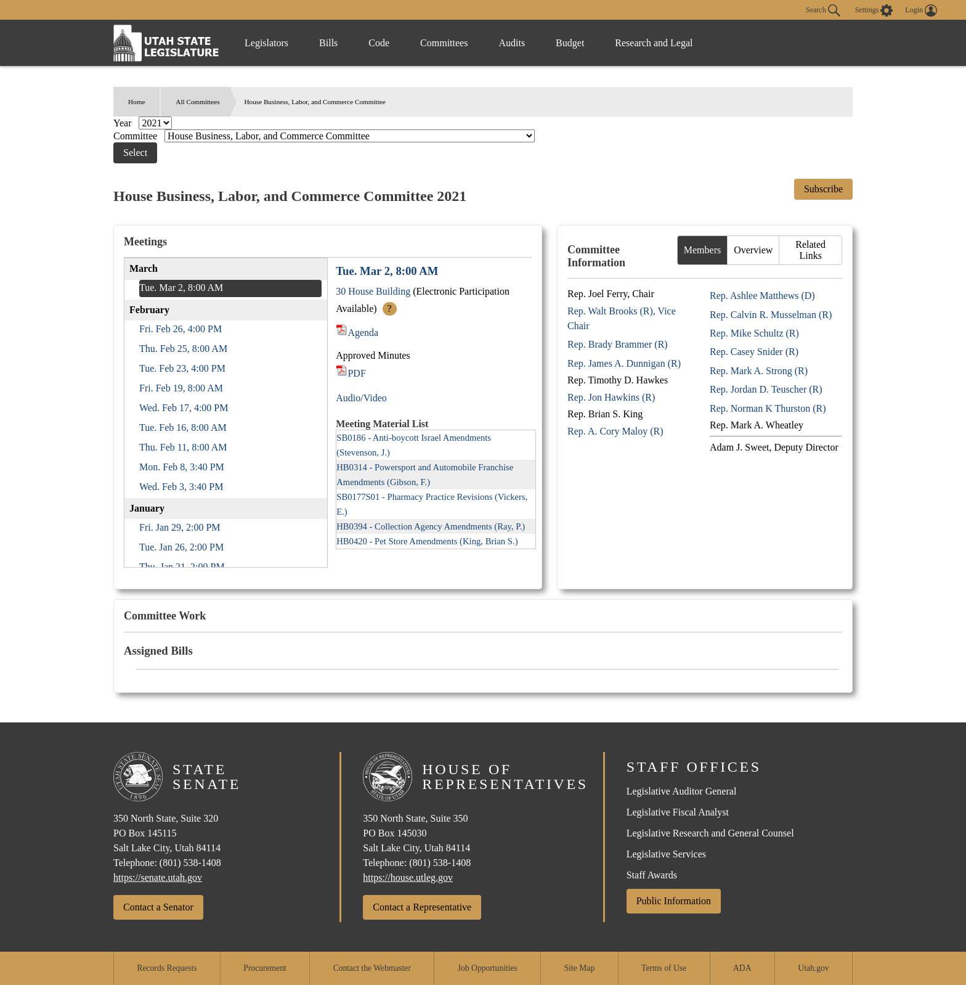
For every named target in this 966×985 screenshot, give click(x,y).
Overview (753, 250)
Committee (136, 136)
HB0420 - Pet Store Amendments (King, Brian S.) (427, 541)
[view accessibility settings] (874, 10)
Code (378, 43)
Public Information (673, 901)
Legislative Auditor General (682, 791)
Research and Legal (653, 43)
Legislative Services (666, 854)
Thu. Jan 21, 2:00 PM (182, 567)
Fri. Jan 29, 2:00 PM (180, 527)
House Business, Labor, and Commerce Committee (315, 101)
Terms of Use (663, 968)
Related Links (810, 250)
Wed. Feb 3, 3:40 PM (181, 486)
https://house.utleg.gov (408, 877)
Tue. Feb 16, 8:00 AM (183, 427)
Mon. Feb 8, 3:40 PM (181, 467)
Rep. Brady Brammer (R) (617, 344)
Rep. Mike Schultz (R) (754, 333)
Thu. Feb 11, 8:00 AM (183, 447)
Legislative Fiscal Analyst (678, 812)
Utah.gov (813, 968)
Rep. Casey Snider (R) (754, 351)
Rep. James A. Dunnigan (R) (624, 363)
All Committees (197, 101)
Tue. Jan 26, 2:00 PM (181, 547)
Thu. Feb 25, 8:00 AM (183, 348)
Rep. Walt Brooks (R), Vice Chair (621, 318)
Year (123, 123)
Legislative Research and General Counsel (710, 833)
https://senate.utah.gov (157, 877)
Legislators (266, 43)
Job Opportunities (488, 968)
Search (823, 10)
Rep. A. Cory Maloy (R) (615, 431)
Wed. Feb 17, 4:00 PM (184, 408)
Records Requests (167, 968)
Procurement (264, 968)
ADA (742, 968)
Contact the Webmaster (372, 968)
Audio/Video (361, 398)
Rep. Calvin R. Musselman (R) (771, 314)
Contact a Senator (158, 907)
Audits (511, 43)
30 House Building (373, 291)
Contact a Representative (422, 907)
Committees (444, 43)
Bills (328, 43)
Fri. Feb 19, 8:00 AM (181, 388)
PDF (351, 373)
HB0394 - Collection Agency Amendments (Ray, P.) (430, 526)
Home (136, 101)
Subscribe (823, 189)
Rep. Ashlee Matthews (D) (762, 295)
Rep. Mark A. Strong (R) (759, 371)
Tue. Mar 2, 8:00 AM (181, 287)
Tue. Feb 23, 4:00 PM (182, 368)
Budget (570, 43)
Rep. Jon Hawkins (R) (611, 397)
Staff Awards (652, 875)
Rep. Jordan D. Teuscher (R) (766, 389)
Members (702, 250)
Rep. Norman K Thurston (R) (768, 408)
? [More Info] (390, 308)
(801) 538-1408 (190, 862)
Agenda (357, 332)
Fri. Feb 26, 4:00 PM (180, 329)
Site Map (579, 968)
